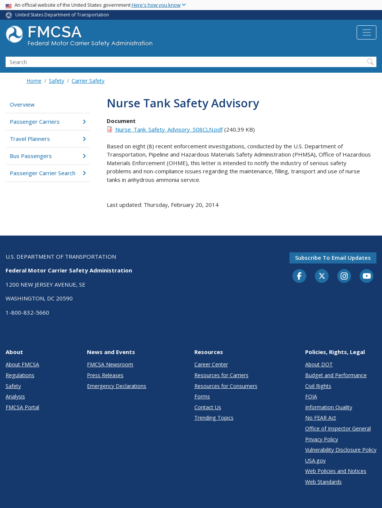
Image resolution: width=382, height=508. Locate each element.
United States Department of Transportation (62, 15)
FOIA (311, 396)
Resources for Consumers (225, 385)
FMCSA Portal (22, 407)
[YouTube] (367, 276)
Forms (202, 396)
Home (33, 80)
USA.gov (315, 460)
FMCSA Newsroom (110, 364)
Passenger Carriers (48, 121)
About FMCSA (22, 364)
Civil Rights (318, 385)
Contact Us (207, 407)
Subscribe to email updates (333, 257)
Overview (22, 104)
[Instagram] (344, 277)
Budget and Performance (336, 375)
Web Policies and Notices (335, 470)
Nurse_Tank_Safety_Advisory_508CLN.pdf (169, 129)
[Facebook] (299, 276)
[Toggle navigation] (366, 32)
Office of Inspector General (338, 428)
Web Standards (323, 481)
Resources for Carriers (221, 375)
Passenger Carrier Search (48, 173)
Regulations (20, 375)
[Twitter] (322, 276)
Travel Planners (48, 138)
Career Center (211, 364)
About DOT (319, 364)
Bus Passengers (48, 156)
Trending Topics (214, 417)
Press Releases (105, 375)
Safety (56, 80)
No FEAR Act (320, 417)
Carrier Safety (88, 80)
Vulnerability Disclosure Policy (340, 449)
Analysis (15, 396)
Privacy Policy (321, 439)
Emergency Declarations (116, 385)
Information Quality (328, 407)
